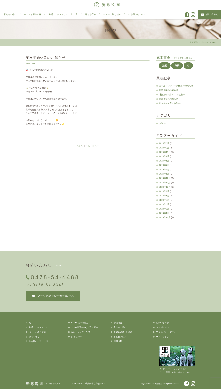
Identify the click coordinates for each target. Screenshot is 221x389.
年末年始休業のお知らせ (171, 103)
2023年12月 (164, 217)
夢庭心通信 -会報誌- (123, 332)
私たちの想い (10, 14)
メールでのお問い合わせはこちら (56, 295)
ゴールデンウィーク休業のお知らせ (176, 86)
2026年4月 (164, 143)
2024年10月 (164, 187)
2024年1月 (164, 213)
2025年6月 (164, 161)
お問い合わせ (211, 14)
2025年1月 (164, 174)
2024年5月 (164, 200)
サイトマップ (162, 337)
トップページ (162, 327)
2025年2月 (164, 169)
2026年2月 (164, 147)
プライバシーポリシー (166, 332)
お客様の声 (76, 337)
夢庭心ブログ (120, 337)
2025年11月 (164, 152)
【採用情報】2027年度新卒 (172, 94)
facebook (187, 14)
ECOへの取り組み (112, 14)
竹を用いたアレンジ (138, 14)
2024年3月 (164, 209)
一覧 (87, 146)
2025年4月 (164, 165)
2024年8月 (164, 195)
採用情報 (118, 341)
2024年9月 (164, 191)
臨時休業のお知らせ (168, 90)
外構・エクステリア (58, 14)
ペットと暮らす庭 (32, 14)
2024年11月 (164, 182)
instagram (193, 14)
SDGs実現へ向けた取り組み (84, 327)
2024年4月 (164, 204)
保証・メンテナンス (80, 332)
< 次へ (80, 146)
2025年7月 (164, 156)
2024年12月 (164, 178)
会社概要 (118, 322)
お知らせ (163, 123)
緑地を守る (90, 14)
